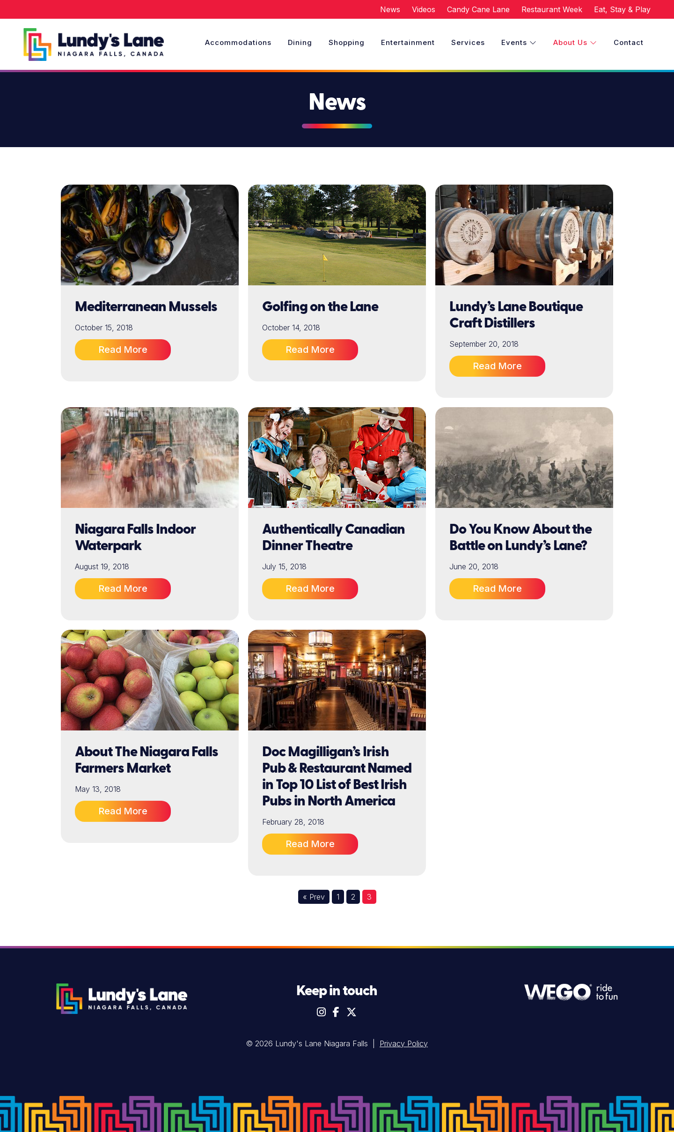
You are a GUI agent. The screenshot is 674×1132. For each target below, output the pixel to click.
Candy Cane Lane (478, 9)
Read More (122, 349)
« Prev (314, 896)
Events (519, 42)
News (390, 9)
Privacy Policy (404, 1043)
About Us (575, 42)
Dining (300, 42)
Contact (629, 42)
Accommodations (238, 42)
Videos (423, 9)
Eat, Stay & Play (622, 9)
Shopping (347, 42)
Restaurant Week (551, 9)
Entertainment (408, 42)
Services (468, 42)
